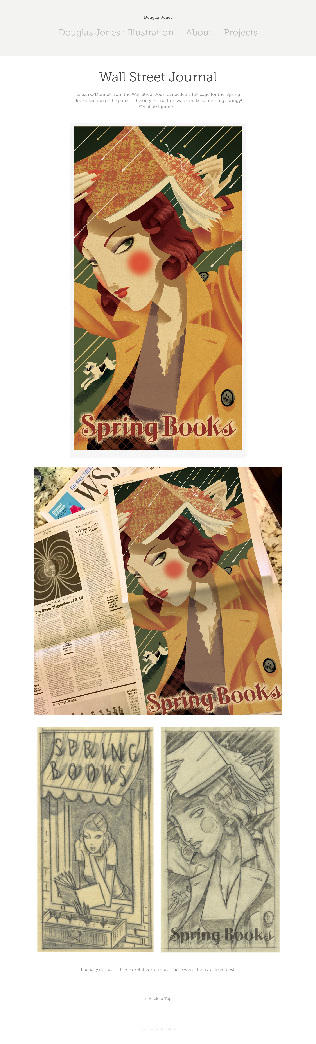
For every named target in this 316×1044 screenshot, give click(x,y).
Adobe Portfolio (166, 1029)
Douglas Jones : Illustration (116, 32)
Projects (241, 32)
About (199, 32)
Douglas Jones (158, 17)
